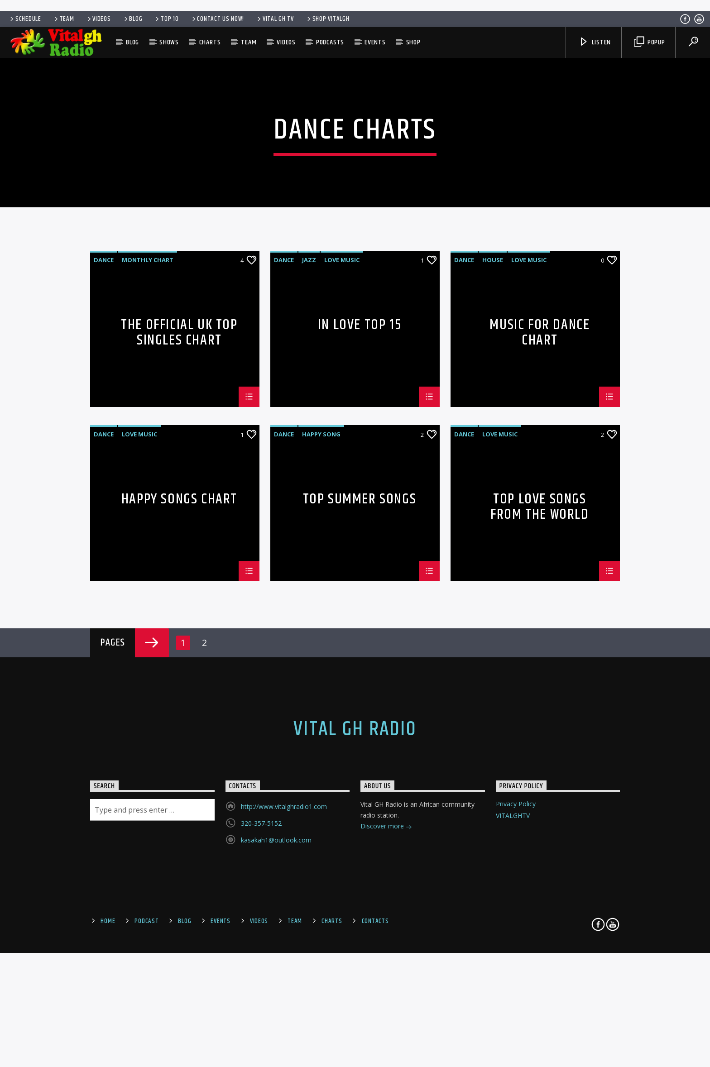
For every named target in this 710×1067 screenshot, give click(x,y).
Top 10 (166, 19)
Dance (104, 461)
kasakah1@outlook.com (276, 1041)
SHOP (413, 42)
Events (375, 42)
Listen (595, 42)
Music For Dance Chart (539, 533)
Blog (133, 19)
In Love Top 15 (359, 528)
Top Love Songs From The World (539, 707)
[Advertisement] (355, 4)
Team (63, 19)
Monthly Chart (147, 461)
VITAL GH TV (275, 19)
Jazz (309, 461)
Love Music (342, 461)
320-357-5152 (261, 1024)
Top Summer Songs (360, 702)
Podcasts (330, 42)
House (492, 461)
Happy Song (321, 636)
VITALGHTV (513, 1016)
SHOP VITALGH (327, 19)
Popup (649, 42)
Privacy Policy (516, 1005)
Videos (98, 19)
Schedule (25, 19)
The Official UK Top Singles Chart (179, 533)
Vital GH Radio (355, 931)
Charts (210, 42)
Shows (169, 42)
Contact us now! (218, 19)
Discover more (386, 1028)
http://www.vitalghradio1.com (284, 1008)
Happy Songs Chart (179, 702)
